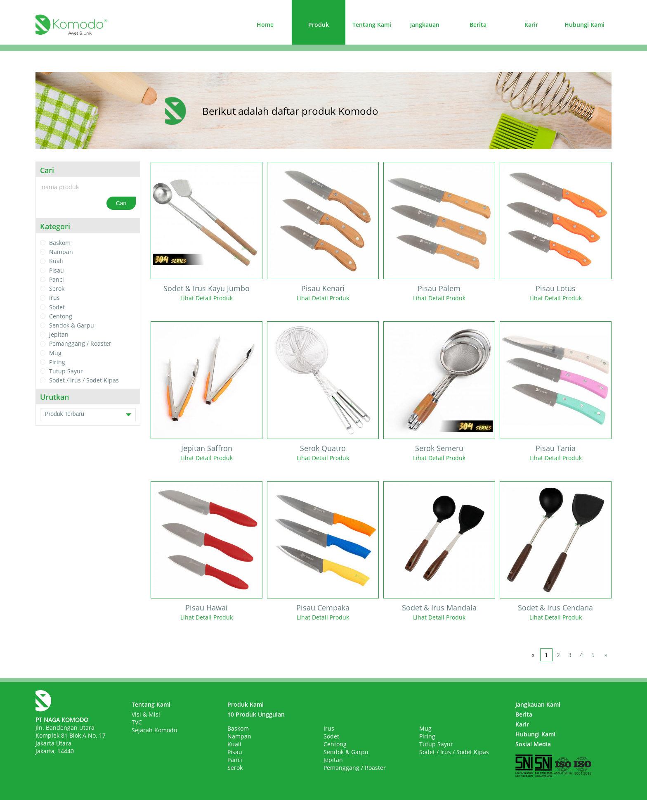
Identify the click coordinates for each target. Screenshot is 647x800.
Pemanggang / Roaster (80, 344)
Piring (57, 362)
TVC (137, 722)
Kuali (56, 261)
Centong (60, 316)
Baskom (60, 243)
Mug (55, 353)
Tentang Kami (371, 24)
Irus (54, 298)
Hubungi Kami (584, 24)
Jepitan (58, 334)
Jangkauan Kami (537, 704)
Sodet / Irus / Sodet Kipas (84, 381)
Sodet (57, 307)
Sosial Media (533, 744)
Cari (121, 203)
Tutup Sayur (66, 371)
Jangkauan (424, 24)
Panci (56, 279)
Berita (478, 24)
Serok (56, 288)
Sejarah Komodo (154, 730)
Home (265, 24)
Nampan (61, 252)
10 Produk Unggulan (256, 714)
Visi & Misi (146, 714)
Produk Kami (245, 704)
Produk (318, 24)
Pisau (56, 270)
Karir (531, 24)
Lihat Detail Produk (206, 298)
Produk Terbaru (88, 415)
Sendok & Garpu (71, 325)
